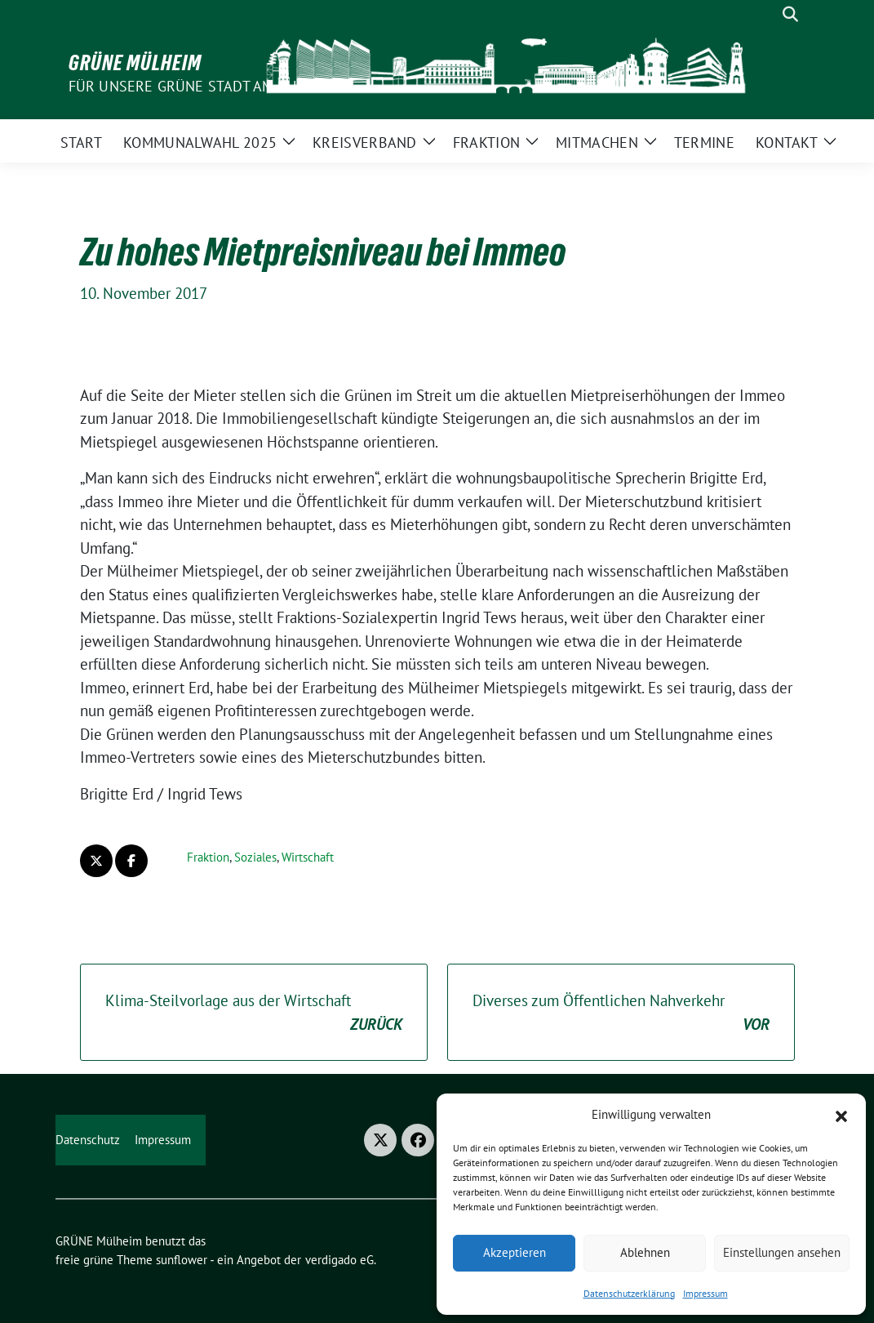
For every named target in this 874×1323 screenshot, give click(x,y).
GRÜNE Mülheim (135, 63)
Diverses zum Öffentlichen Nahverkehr (621, 1013)
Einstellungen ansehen (782, 1252)
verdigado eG (339, 1259)
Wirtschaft (308, 857)
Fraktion (208, 857)
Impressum (705, 1293)
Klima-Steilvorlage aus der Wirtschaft (253, 1013)
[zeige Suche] (790, 14)
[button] (841, 1115)
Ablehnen (645, 1252)
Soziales (255, 857)
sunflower (181, 1259)
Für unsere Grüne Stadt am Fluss (194, 86)
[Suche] (767, 14)
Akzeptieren (514, 1252)
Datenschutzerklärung (629, 1293)
